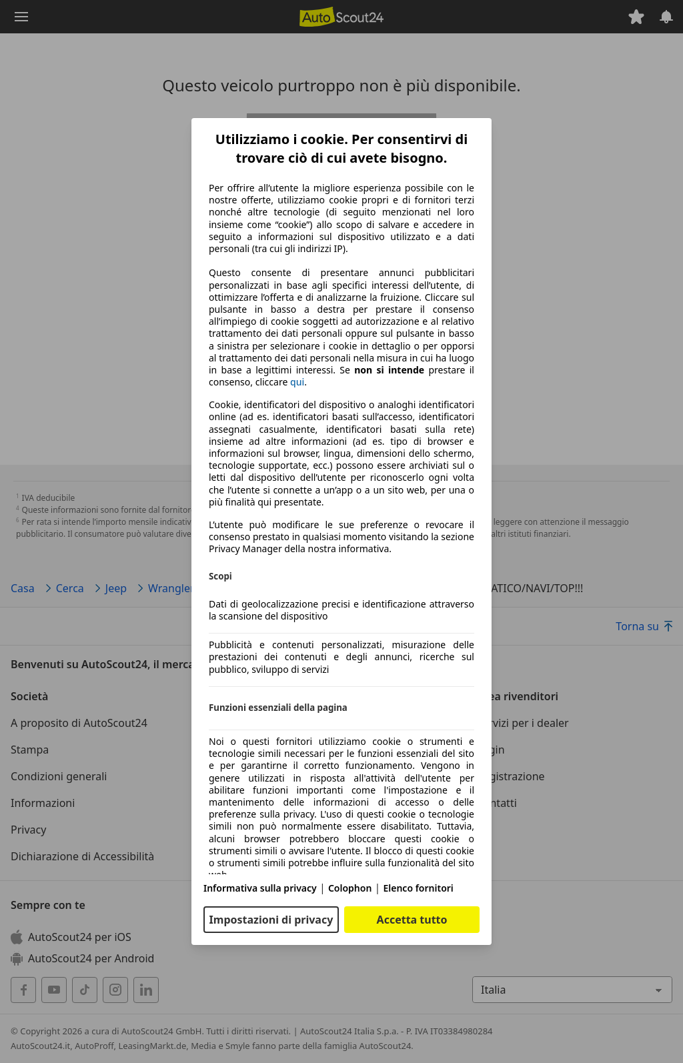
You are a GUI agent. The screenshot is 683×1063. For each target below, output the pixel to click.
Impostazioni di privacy (271, 919)
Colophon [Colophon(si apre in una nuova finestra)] (350, 888)
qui (297, 382)
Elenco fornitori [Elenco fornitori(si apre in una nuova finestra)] (418, 888)
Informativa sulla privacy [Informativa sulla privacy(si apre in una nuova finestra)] (260, 888)
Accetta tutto (412, 919)
